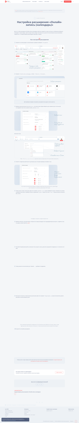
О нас (6, 416)
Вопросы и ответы (27, 410)
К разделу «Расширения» (39, 18)
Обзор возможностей (26, 1)
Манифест (6, 414)
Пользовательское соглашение (48, 421)
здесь (29, 223)
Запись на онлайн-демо (9, 412)
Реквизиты (71, 421)
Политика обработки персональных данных (62, 421)
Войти (62, 1)
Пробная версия (68, 1)
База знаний (47, 1)
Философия (34, 1)
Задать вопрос (59, 372)
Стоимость (41, 1)
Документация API (49, 410)
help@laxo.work (40, 11)
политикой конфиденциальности (11, 420)
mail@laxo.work (70, 410)
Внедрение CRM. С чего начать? (29, 414)
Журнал (25, 413)
